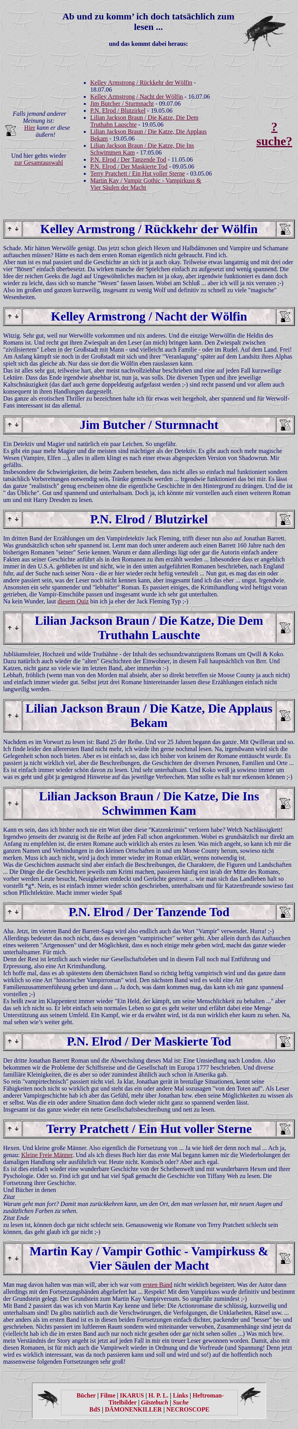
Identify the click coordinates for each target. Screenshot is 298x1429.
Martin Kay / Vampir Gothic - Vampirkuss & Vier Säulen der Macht (145, 184)
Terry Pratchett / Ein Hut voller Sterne (137, 173)
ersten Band (157, 1284)
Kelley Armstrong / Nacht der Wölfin (136, 96)
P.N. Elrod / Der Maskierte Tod (128, 166)
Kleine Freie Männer (47, 1155)
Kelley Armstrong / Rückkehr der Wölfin (141, 82)
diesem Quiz (72, 601)
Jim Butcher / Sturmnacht (122, 103)
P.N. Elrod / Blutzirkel (118, 110)
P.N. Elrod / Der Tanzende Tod (128, 159)
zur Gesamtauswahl (38, 162)
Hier (29, 127)
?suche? (274, 134)
